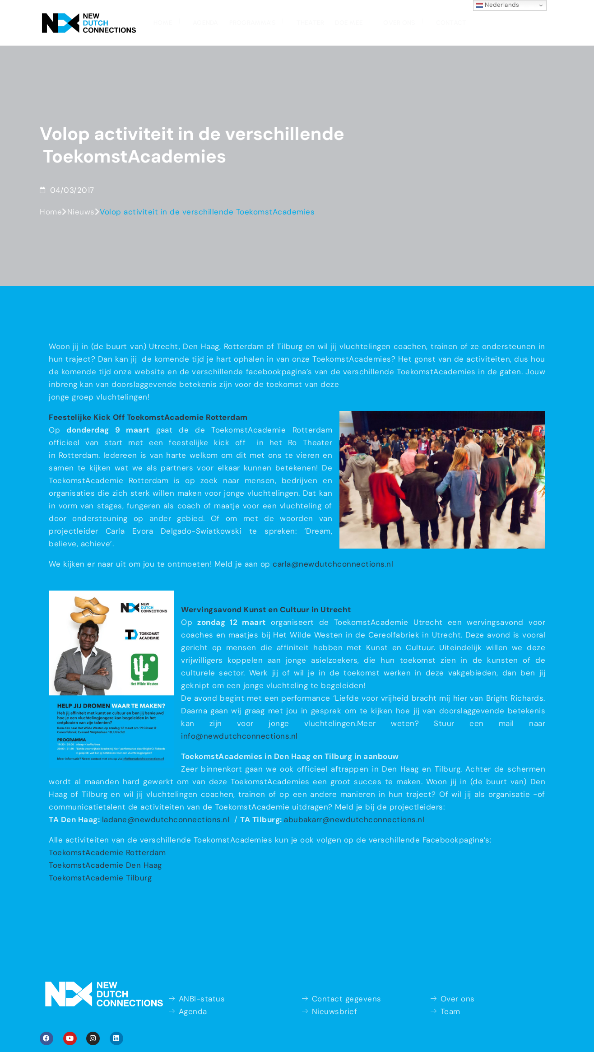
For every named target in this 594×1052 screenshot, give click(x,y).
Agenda (205, 23)
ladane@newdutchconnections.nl (167, 819)
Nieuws (81, 212)
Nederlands (498, 5)
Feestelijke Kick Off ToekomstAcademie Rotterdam (148, 417)
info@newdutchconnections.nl (239, 736)
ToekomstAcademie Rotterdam (107, 852)
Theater (311, 23)
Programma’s (257, 21)
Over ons (404, 21)
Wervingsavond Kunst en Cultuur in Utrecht (266, 609)
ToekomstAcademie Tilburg (100, 878)
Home (167, 21)
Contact (451, 23)
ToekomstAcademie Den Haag (105, 865)
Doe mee (353, 21)
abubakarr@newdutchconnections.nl (354, 819)
